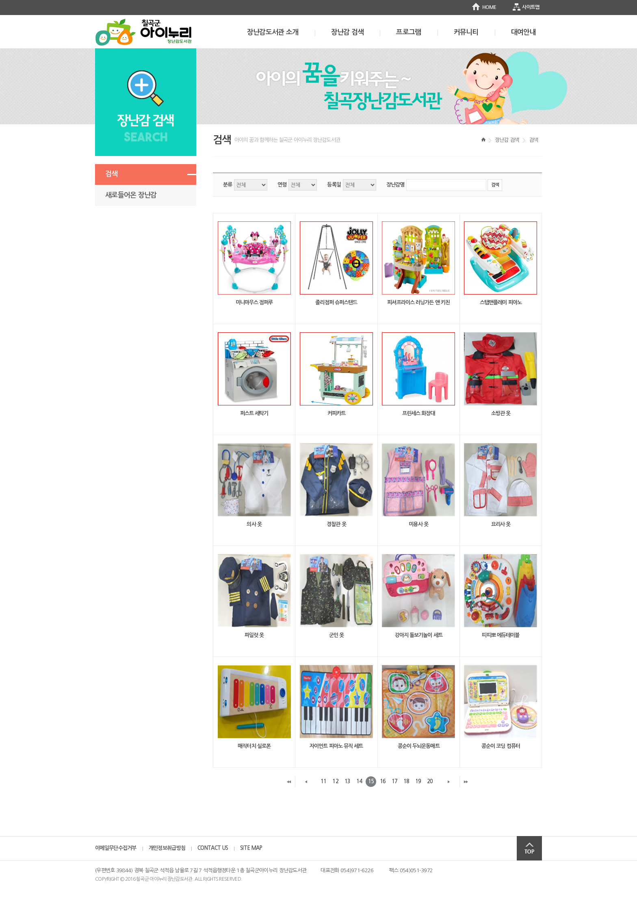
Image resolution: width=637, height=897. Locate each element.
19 (418, 781)
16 (383, 781)
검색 (111, 174)
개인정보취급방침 (167, 848)
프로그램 (408, 32)
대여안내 (523, 32)
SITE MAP (251, 848)
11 (323, 781)
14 (359, 781)
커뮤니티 (466, 32)
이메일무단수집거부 (115, 848)
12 (335, 781)
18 (406, 781)
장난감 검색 (347, 32)
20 (430, 781)
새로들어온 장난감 (131, 195)
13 (347, 781)
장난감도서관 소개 (273, 32)
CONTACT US (212, 848)
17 (394, 781)
